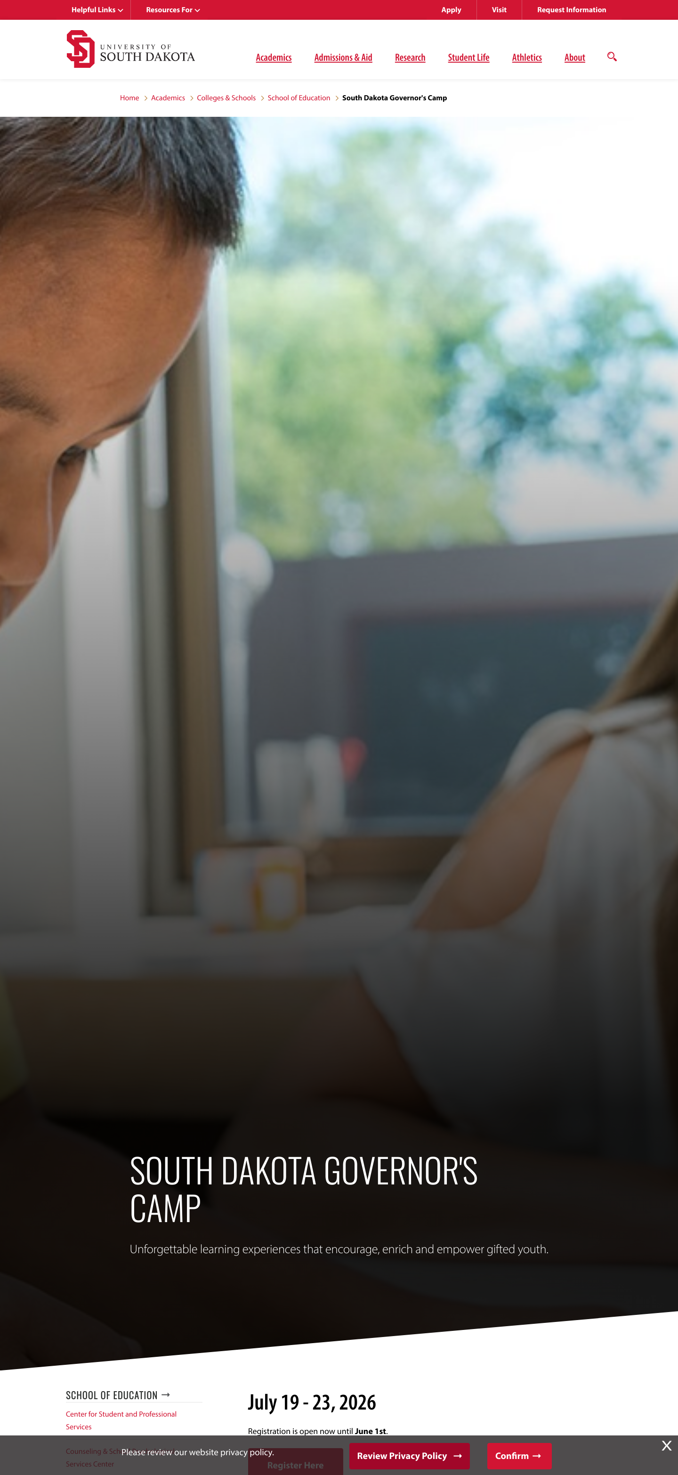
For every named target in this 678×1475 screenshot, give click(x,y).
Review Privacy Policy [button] (402, 1456)
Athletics (527, 57)
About (575, 57)
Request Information (571, 10)
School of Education (299, 98)
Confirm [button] (512, 1456)
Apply (451, 10)
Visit (499, 10)
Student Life (469, 57)
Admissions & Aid (343, 57)
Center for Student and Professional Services (121, 1421)
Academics (274, 57)
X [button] (666, 1446)
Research (410, 57)
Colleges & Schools (226, 98)
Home (129, 98)
